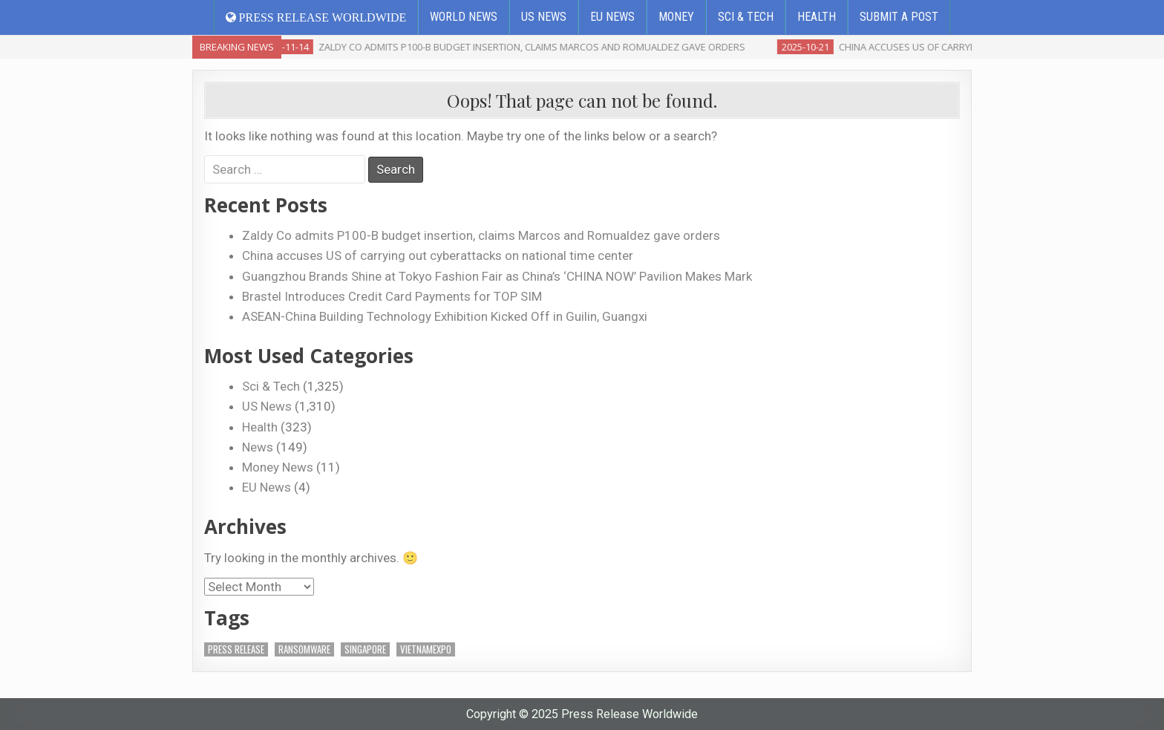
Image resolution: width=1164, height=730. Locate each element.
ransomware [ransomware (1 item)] (304, 649)
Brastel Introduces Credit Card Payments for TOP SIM (392, 296)
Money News (277, 467)
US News (543, 17)
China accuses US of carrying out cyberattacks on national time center (437, 255)
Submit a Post (899, 17)
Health (816, 17)
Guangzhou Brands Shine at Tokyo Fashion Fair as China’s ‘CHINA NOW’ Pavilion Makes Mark (497, 276)
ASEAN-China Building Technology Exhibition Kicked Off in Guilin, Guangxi (444, 316)
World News (463, 17)
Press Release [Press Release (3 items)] (236, 649)
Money (676, 17)
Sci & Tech (746, 17)
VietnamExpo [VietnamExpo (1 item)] (425, 649)
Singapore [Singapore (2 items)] (365, 649)
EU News (612, 17)
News (257, 447)
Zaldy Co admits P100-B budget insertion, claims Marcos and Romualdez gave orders (481, 235)
